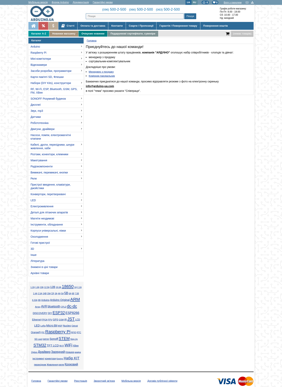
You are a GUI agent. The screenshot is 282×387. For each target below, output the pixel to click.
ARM (75, 299)
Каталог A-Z (38, 33)
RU (194, 2)
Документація (81, 2)
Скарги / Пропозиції (141, 25)
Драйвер (44, 352)
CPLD (64, 307)
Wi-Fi (61, 346)
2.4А (35, 293)
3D (32, 248)
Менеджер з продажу (101, 71)
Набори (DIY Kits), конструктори (51, 83)
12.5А (47, 287)
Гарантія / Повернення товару (178, 25)
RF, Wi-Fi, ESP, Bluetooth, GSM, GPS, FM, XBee (54, 91)
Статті (67, 26)
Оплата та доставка (92, 25)
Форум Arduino (60, 2)
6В (73, 293)
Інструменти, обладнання (47, 224)
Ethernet (36, 319)
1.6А (37, 287)
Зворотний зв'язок (104, 380)
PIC (43, 332)
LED (33, 200)
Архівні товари (40, 273)
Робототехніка (40, 122)
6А (70, 293)
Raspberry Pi (38, 52)
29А (49, 293)
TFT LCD (53, 345)
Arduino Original (60, 299)
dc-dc (72, 306)
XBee (76, 345)
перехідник (40, 364)
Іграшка (69, 352)
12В (52, 287)
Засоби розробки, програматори (51, 70)
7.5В (77, 293)
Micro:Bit (51, 325)
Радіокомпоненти (41, 166)
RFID (73, 332)
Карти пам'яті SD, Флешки (47, 76)
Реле (34, 178)
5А (62, 293)
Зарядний (58, 352)
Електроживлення (42, 206)
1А (75, 287)
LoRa (43, 326)
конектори (50, 358)
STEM (64, 338)
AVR (44, 306)
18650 (68, 286)
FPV (50, 319)
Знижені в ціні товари (44, 267)
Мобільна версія (38, 2)
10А (41, 287)
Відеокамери (39, 64)
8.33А (34, 300)
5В (66, 293)
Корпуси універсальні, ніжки (48, 230)
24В (45, 293)
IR (65, 319)
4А (59, 293)
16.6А (58, 287)
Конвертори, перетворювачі (48, 194)
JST (71, 319)
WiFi (68, 345)
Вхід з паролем (232, 2)
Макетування (39, 160)
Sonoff (54, 338)
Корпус (59, 358)
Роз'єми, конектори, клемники (49, 154)
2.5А (40, 293)
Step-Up (74, 339)
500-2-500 (114, 9)
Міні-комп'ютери (41, 58)
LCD (77, 319)
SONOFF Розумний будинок (48, 98)
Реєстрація (80, 380)
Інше (34, 254)
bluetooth (54, 306)
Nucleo (67, 325)
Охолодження (39, 236)
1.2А (32, 287)
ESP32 (58, 312)
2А (52, 293)
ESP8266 (72, 313)
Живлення (52, 364)
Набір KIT (71, 358)
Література (37, 261)
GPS (55, 319)
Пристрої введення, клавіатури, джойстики (51, 186)
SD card (38, 339)
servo (46, 339)
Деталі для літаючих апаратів (49, 212)
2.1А (79, 287)
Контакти (117, 25)
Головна (36, 380)
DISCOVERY (40, 313)
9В (39, 300)
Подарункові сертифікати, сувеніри (132, 33)
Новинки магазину (63, 33)
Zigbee (34, 352)
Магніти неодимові (42, 218)
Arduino (35, 46)
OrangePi (36, 332)
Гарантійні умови (103, 2)
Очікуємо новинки (92, 33)
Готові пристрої (40, 242)
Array (38, 306)
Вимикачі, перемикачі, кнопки (49, 172)
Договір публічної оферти (162, 380)
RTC (79, 332)
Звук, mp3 (37, 110)
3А (56, 293)
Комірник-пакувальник (102, 75)
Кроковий (71, 364)
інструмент (38, 358)
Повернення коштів (215, 25)
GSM (61, 319)
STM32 (39, 345)
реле (61, 364)
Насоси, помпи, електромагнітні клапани (51, 137)
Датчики (36, 116)
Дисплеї (36, 104)
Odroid (74, 326)
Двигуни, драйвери (42, 129)
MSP (60, 326)
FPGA (45, 319)
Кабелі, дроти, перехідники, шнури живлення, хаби (52, 146)
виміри (78, 352)
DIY (50, 313)
